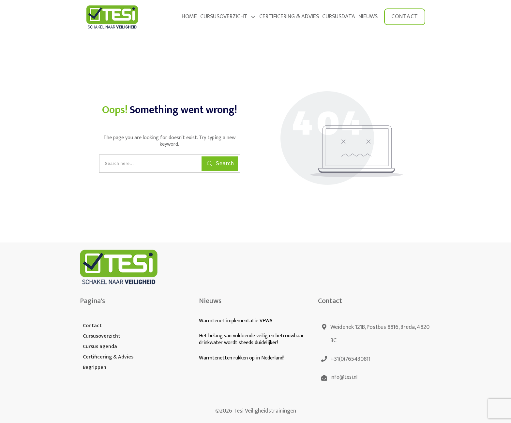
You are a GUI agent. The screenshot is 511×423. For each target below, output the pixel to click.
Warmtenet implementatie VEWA (235, 320)
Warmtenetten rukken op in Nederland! (242, 358)
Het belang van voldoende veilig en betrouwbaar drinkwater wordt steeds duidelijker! (251, 339)
